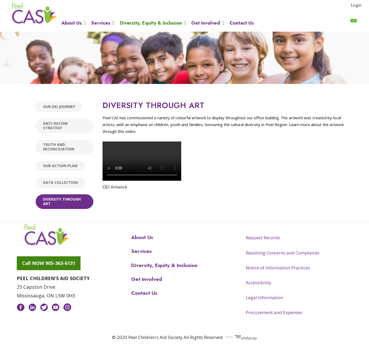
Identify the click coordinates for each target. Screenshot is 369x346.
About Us (71, 23)
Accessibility (258, 283)
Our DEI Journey (59, 106)
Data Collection (60, 182)
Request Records (263, 238)
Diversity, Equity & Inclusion (151, 23)
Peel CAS (34, 13)
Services (100, 23)
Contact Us (241, 23)
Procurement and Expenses (274, 312)
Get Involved (205, 23)
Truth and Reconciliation (58, 146)
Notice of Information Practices (278, 268)
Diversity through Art (62, 201)
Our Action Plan (60, 165)
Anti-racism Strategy (55, 125)
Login (356, 5)
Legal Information (264, 297)
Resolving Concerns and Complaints (282, 253)
